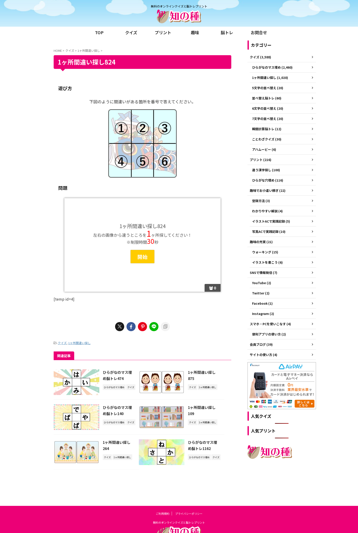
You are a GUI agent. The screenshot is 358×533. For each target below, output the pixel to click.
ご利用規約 (162, 494)
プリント (163, 32)
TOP (99, 32)
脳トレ (227, 32)
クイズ (131, 32)
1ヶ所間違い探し (79, 343)
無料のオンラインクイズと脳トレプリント (179, 502)
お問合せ (259, 32)
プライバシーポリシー (189, 494)
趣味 (195, 32)
